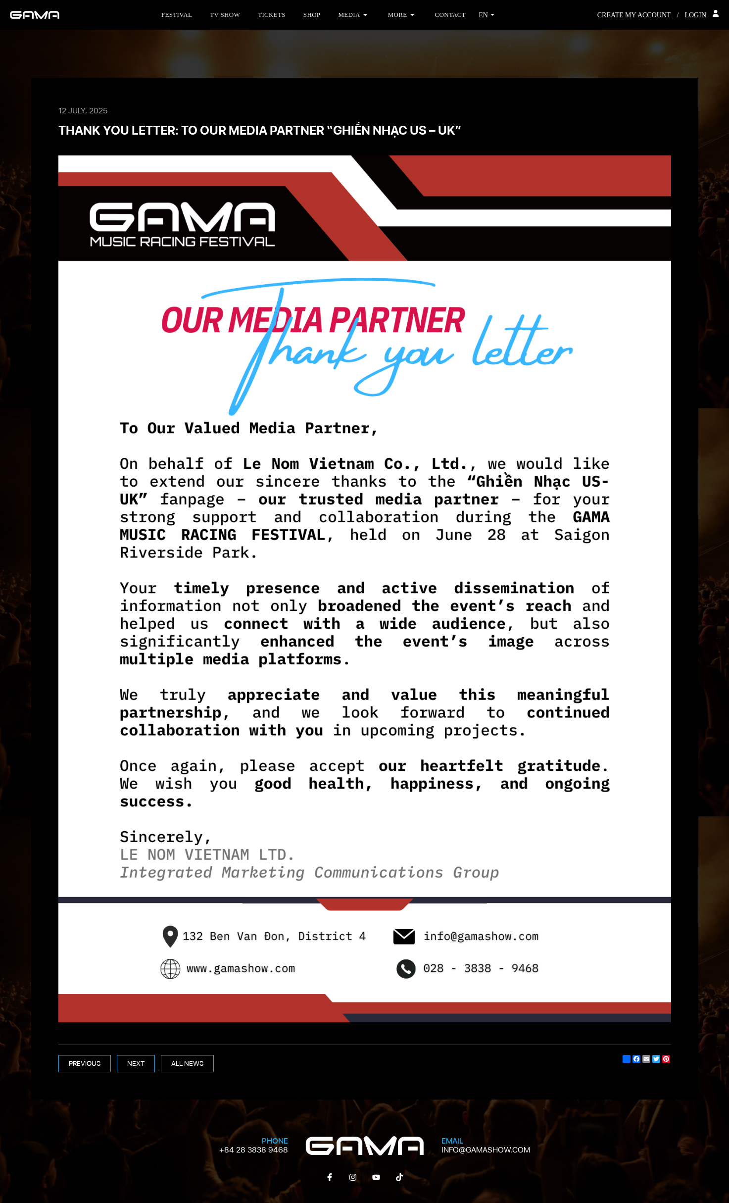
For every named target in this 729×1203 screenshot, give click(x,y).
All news (187, 1063)
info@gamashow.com (485, 1149)
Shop (312, 14)
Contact (450, 14)
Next (136, 1063)
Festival (176, 14)
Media (349, 14)
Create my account (634, 15)
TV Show (225, 14)
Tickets (272, 14)
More (397, 14)
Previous (84, 1063)
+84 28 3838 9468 (253, 1149)
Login (701, 14)
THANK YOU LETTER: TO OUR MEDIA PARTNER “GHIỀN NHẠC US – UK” (259, 130)
